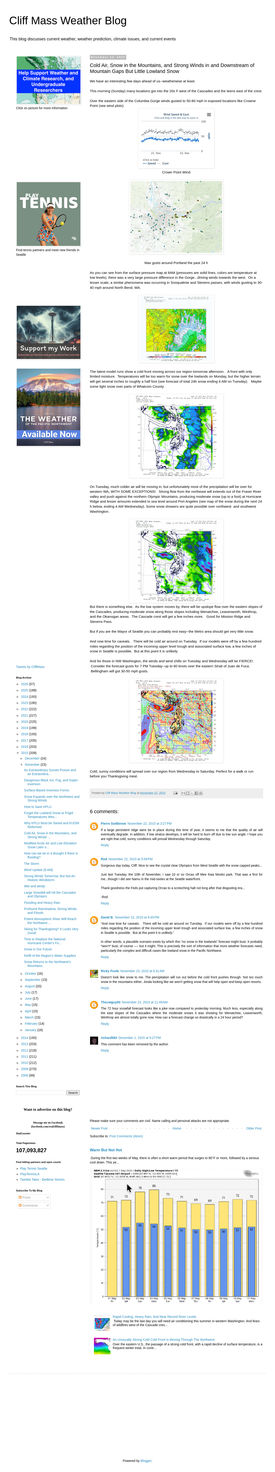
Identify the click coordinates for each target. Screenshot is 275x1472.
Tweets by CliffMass (30, 667)
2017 (25, 740)
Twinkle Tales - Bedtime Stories (42, 1179)
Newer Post (99, 1128)
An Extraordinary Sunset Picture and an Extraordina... (50, 772)
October (31, 973)
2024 (25, 696)
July (28, 992)
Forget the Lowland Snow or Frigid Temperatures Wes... (48, 815)
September (33, 980)
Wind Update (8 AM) (38, 870)
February (31, 1023)
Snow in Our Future (38, 949)
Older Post (253, 1128)
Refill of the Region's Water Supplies (50, 955)
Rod (104, 859)
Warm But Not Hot (106, 1150)
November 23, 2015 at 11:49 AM (145, 1002)
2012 (25, 1050)
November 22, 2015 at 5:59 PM (130, 859)
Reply (105, 845)
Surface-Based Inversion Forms (46, 790)
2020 (25, 721)
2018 (25, 734)
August (30, 986)
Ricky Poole (110, 971)
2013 (25, 1044)
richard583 (109, 1038)
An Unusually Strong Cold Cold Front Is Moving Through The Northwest (163, 1339)
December (32, 758)
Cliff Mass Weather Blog (68, 20)
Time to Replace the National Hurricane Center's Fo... (44, 941)
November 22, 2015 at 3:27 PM (149, 823)
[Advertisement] (48, 146)
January (31, 1030)
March (30, 1017)
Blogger (145, 1461)
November (32, 764)
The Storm (31, 863)
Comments (28, 1205)
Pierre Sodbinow (113, 823)
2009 (25, 1069)
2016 (25, 747)
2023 (25, 703)
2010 (25, 1063)
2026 (25, 684)
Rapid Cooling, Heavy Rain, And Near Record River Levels (154, 1317)
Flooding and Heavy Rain (42, 902)
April (28, 1011)
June (29, 998)
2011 (25, 1056)
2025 (25, 690)
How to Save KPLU (38, 807)
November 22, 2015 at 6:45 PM (137, 917)
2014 (25, 1038)
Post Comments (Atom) (126, 1136)
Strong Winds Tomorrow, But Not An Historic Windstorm (49, 878)
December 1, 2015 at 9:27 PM (139, 1038)
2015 (25, 753)
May (28, 1005)
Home (177, 1128)
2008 (25, 1075)
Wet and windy (34, 886)
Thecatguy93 (111, 1002)
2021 (25, 715)
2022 (25, 709)
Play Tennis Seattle (33, 1168)
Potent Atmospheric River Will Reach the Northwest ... (50, 921)
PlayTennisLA (30, 1174)
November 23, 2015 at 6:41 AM (142, 971)
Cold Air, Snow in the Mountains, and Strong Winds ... (50, 835)
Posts (24, 1197)
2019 (25, 728)
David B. (107, 917)
